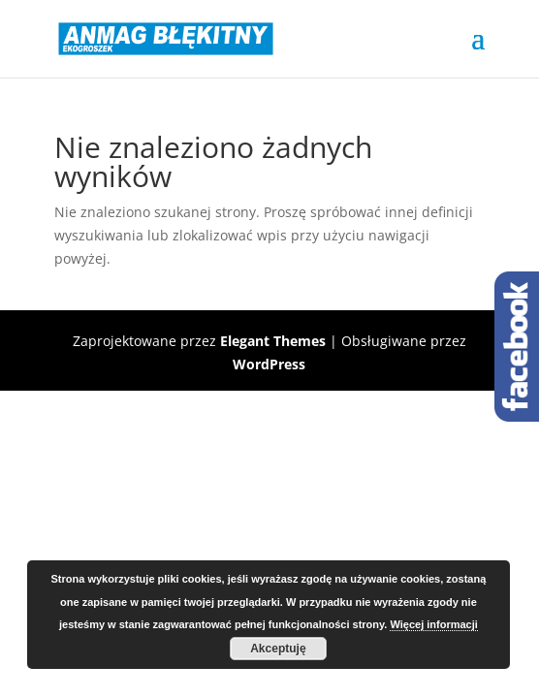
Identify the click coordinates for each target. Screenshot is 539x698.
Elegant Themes (273, 341)
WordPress (269, 364)
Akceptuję (277, 648)
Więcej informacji (433, 624)
